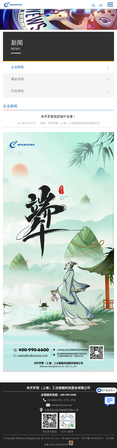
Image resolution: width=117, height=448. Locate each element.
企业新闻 (17, 67)
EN (101, 5)
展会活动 (17, 79)
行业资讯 (17, 91)
